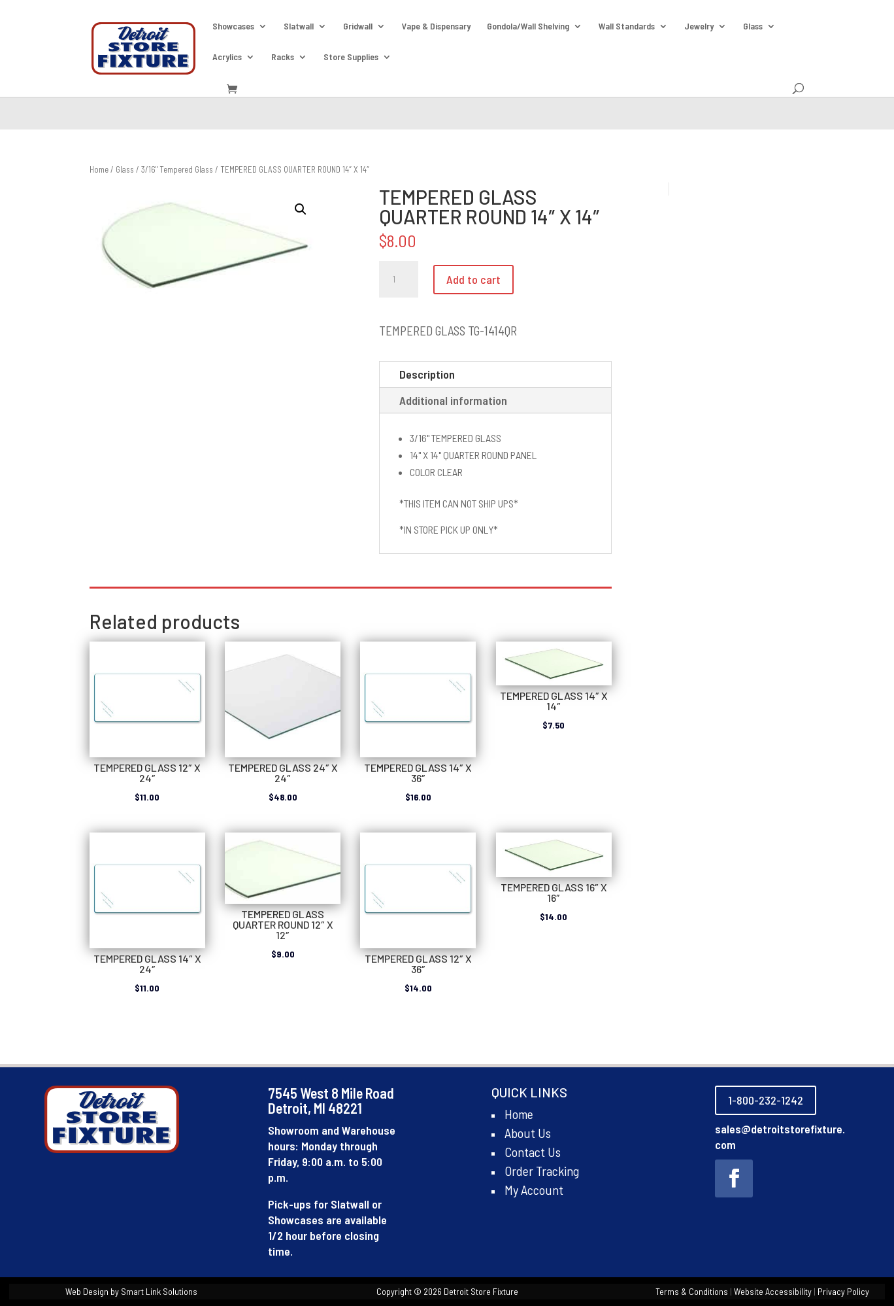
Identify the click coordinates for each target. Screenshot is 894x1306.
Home (99, 169)
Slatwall (299, 26)
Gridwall (357, 26)
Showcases (233, 26)
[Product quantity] (398, 279)
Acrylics (227, 57)
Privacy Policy (843, 1291)
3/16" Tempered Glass (177, 169)
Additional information (453, 400)
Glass (753, 26)
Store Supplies (350, 57)
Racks (282, 57)
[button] (300, 209)
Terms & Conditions (691, 1291)
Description (427, 374)
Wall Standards (627, 26)
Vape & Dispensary (436, 26)
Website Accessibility (773, 1291)
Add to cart (473, 279)
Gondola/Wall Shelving (528, 26)
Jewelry (699, 26)
